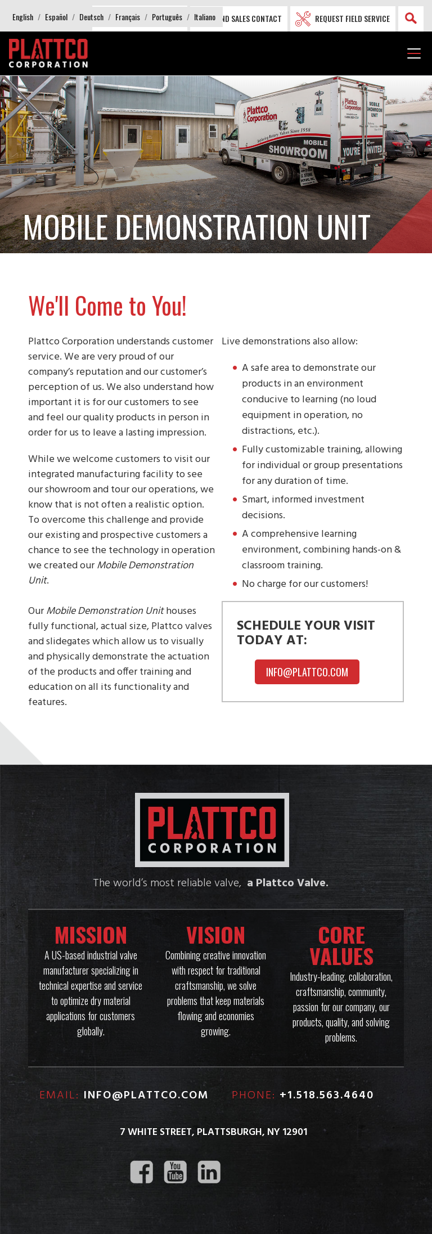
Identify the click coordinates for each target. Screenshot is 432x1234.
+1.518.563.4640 (327, 1096)
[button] (22, 17)
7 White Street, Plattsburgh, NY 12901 (213, 1132)
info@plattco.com (146, 1096)
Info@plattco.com (307, 672)
